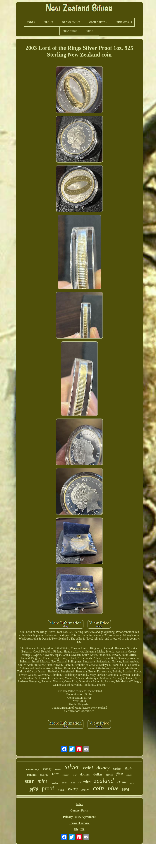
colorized (54, 783)
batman (66, 775)
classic (121, 782)
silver (72, 766)
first (119, 774)
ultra (61, 790)
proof (48, 788)
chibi (88, 767)
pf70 (34, 789)
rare (55, 773)
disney (103, 767)
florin (128, 768)
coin (98, 788)
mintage (32, 774)
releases (58, 770)
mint (42, 781)
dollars (85, 774)
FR (82, 829)
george (44, 774)
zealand (104, 780)
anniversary (32, 769)
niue (113, 788)
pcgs (132, 783)
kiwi (125, 789)
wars (73, 789)
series (109, 774)
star (29, 781)
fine (73, 782)
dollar (97, 774)
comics (84, 781)
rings (128, 774)
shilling (47, 768)
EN (76, 829)
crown (85, 790)
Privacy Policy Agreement (79, 816)
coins (117, 768)
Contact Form (79, 810)
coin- (64, 782)
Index (79, 804)
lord (75, 775)
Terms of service (79, 823)
